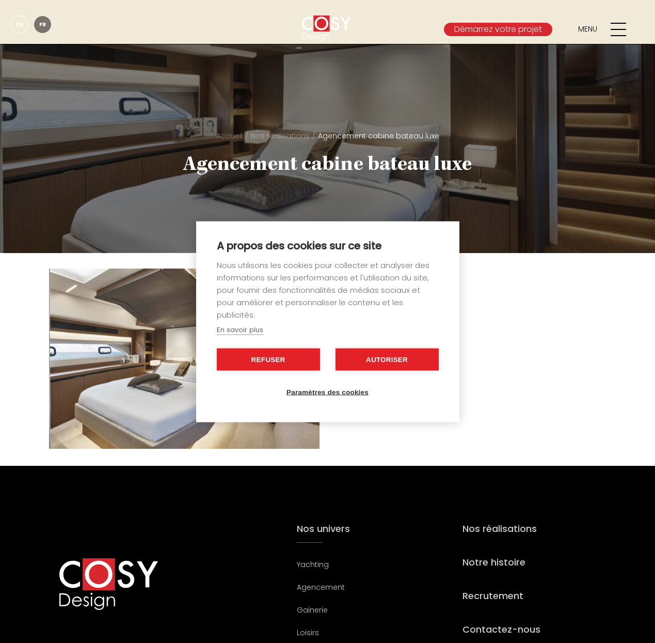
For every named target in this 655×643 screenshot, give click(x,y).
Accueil (229, 136)
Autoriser (387, 359)
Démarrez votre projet (498, 29)
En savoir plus (240, 329)
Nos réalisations (280, 136)
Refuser (268, 359)
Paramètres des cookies (327, 392)
